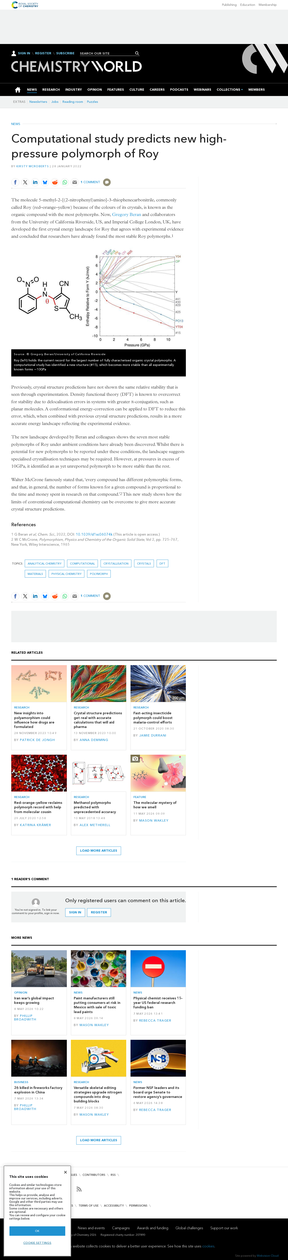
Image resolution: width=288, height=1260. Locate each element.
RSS (113, 1174)
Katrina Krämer (35, 825)
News (15, 124)
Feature (139, 797)
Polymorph (99, 574)
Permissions (138, 1205)
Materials (35, 574)
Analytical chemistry (44, 563)
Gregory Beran (126, 214)
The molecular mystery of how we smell (155, 804)
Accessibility (114, 1205)
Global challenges (189, 1228)
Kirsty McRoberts (32, 166)
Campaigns (121, 1228)
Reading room (73, 102)
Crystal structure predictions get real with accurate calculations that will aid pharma (98, 720)
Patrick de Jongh (37, 740)
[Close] (65, 1172)
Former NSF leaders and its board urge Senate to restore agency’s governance (157, 1092)
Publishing (229, 5)
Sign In (24, 53)
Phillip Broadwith (25, 1017)
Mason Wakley (154, 820)
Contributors (94, 1174)
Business (21, 1082)
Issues (72, 1174)
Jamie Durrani (152, 735)
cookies (208, 1246)
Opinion (20, 992)
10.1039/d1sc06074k (94, 534)
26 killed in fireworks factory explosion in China (38, 1090)
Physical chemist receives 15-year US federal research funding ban (158, 1002)
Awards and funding (152, 1228)
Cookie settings (37, 1243)
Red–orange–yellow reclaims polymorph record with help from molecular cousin (38, 807)
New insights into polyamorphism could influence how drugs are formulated (34, 720)
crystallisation (116, 563)
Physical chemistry (66, 574)
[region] (37, 1210)
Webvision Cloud (268, 1255)
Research (21, 707)
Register (43, 53)
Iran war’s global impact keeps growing (34, 1000)
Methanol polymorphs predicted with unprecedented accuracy (95, 807)
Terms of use (89, 1205)
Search (137, 53)
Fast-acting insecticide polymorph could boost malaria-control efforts (153, 717)
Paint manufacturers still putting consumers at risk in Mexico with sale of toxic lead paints (97, 1005)
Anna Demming (94, 740)
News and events (91, 1228)
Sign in (75, 912)
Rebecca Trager (155, 1021)
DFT (162, 563)
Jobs (54, 102)
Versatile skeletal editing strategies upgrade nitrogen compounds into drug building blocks (98, 1095)
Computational (82, 563)
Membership (268, 5)
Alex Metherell (95, 825)
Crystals (144, 563)
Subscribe (65, 53)
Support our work (224, 1228)
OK (37, 1231)
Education (247, 5)
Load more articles (98, 851)
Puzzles (92, 102)
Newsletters (38, 102)
